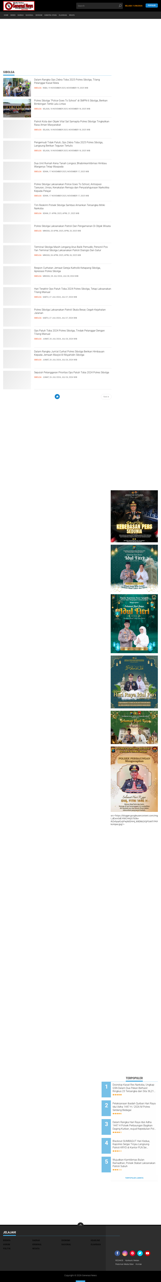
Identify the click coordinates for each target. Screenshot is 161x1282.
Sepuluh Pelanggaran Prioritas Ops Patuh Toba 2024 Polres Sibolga (70, 376)
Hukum (6, 1230)
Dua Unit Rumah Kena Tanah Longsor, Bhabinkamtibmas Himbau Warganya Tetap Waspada (72, 169)
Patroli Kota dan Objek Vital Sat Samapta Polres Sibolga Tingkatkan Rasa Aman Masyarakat (70, 127)
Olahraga (85, 15)
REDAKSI (119, 1246)
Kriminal (37, 1230)
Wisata (97, 15)
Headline (95, 1226)
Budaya (6, 1226)
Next (106, 397)
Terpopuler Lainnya (134, 1164)
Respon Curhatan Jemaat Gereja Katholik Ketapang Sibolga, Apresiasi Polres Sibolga (72, 271)
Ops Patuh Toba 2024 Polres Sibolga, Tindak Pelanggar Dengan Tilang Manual (70, 334)
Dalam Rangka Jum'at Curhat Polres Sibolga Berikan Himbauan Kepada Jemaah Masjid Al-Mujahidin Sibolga (72, 357)
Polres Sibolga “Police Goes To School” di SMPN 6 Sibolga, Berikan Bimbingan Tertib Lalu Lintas (71, 106)
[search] (99, 6)
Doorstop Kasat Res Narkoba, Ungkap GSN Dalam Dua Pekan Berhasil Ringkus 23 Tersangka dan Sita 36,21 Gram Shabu (138, 1088)
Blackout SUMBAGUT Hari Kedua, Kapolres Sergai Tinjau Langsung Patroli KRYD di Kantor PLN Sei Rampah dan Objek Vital (138, 1136)
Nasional (40, 15)
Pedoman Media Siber (126, 1250)
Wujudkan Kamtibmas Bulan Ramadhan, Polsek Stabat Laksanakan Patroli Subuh (137, 1151)
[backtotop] (80, 1211)
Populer (151, 6)
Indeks (17, 15)
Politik (7, 1234)
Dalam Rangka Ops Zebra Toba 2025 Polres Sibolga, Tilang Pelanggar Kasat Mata (72, 83)
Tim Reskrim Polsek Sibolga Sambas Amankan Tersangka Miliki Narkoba (67, 209)
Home (7, 15)
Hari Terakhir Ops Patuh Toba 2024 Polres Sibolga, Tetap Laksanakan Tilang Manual (71, 292)
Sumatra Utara (69, 15)
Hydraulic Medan (134, 1246)
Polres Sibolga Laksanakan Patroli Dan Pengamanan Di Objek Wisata (68, 230)
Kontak (142, 1250)
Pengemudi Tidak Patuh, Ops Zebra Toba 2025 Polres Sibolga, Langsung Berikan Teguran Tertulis (70, 148)
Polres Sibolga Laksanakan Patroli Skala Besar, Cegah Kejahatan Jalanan (69, 313)
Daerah (28, 15)
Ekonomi (53, 15)
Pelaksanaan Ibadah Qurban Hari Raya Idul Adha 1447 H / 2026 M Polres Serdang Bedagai (138, 1104)
